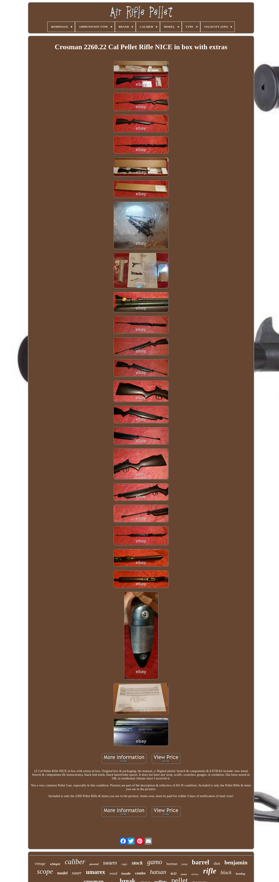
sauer (77, 872)
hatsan (158, 871)
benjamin (236, 862)
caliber (75, 862)
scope (45, 871)
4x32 (173, 873)
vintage (40, 864)
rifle (209, 871)
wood (113, 873)
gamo (154, 862)
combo (140, 873)
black (226, 872)
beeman (172, 864)
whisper (55, 864)
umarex (95, 872)
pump (185, 864)
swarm (110, 863)
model (62, 873)
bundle (126, 873)
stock (137, 863)
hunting (240, 873)
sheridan (195, 874)
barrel (200, 862)
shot (217, 863)
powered (94, 864)
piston (184, 874)
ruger (124, 864)
